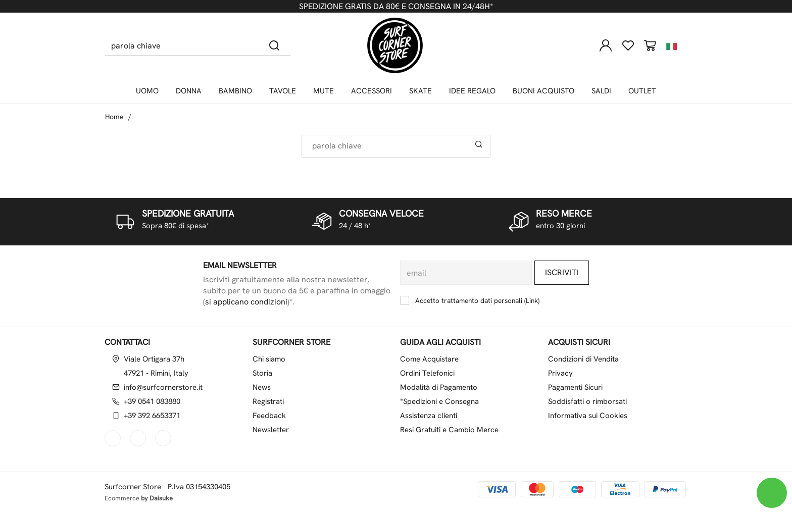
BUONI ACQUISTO (543, 91)
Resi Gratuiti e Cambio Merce (449, 430)
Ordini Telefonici (427, 373)
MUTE (323, 91)
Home (114, 116)
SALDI (601, 91)
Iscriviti (561, 272)
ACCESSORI (371, 91)
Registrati (268, 401)
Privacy (560, 373)
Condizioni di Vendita (583, 359)
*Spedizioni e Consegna (439, 401)
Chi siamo (269, 359)
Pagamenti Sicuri (575, 387)
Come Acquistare (429, 359)
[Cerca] (274, 45)
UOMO (147, 91)
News (262, 387)
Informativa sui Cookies (587, 416)
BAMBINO (235, 91)
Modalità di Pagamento (438, 387)
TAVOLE (282, 91)
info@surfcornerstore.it (163, 387)
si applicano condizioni (246, 301)
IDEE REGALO (472, 91)
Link (532, 300)
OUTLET (642, 91)
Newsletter (271, 430)
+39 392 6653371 (152, 416)
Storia (262, 373)
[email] (466, 273)
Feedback (269, 416)
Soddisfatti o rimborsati (587, 401)
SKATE (420, 91)
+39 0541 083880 (152, 401)
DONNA (189, 91)
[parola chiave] (182, 45)
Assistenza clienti (428, 416)
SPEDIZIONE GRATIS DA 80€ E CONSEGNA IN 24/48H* (396, 6)
